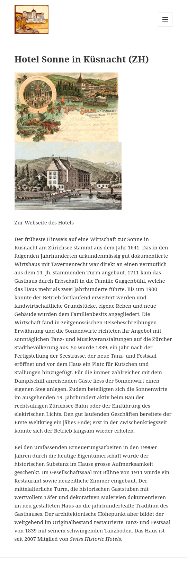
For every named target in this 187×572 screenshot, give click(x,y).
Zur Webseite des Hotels (44, 222)
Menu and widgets (165, 26)
